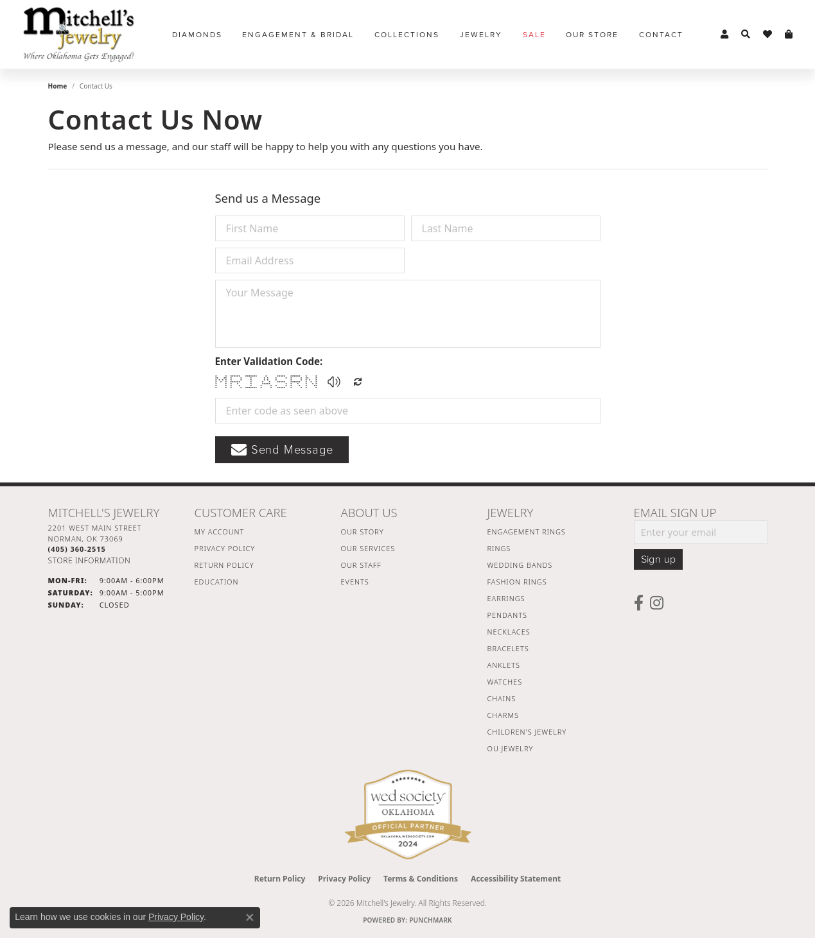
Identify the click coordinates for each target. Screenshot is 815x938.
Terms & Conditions (420, 878)
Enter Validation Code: (269, 361)
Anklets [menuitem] (503, 665)
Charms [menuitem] (503, 715)
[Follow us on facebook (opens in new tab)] (639, 603)
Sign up (658, 559)
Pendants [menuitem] (507, 615)
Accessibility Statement (516, 878)
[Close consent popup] (250, 917)
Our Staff (361, 565)
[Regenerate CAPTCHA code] (357, 381)
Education (217, 581)
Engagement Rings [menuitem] (526, 531)
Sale (534, 34)
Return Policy (224, 565)
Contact (661, 34)
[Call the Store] (77, 549)
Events (355, 581)
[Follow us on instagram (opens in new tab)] (656, 603)
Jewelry (481, 34)
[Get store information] (89, 560)
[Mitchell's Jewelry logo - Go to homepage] (78, 34)
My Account (220, 531)
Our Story (362, 531)
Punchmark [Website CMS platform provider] (430, 920)
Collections (406, 34)
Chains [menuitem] (501, 698)
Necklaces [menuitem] (508, 631)
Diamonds (197, 34)
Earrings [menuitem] (506, 598)
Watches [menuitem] (505, 681)
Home (57, 85)
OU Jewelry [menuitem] (510, 748)
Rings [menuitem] (499, 548)
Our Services (368, 548)
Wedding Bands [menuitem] (520, 565)
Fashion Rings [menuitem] (517, 581)
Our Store (592, 34)
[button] (724, 34)
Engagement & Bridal (298, 34)
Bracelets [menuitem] (508, 648)
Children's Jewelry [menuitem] (527, 732)
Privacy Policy (225, 548)
